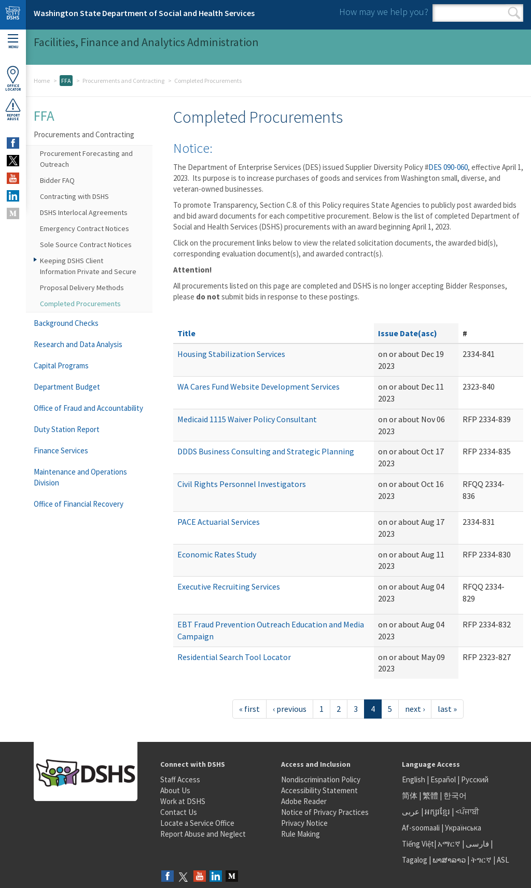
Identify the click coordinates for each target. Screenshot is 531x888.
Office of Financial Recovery (78, 504)
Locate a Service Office (197, 823)
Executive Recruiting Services (228, 586)
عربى (411, 812)
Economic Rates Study (216, 554)
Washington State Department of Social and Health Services (144, 13)
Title (186, 333)
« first (249, 709)
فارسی (476, 844)
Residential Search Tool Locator (234, 657)
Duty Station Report (67, 429)
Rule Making (300, 834)
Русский (474, 779)
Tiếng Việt (418, 844)
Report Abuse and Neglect (203, 834)
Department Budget (67, 387)
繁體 (431, 795)
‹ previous (289, 709)
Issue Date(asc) (407, 333)
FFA (66, 80)
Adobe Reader (304, 801)
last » (447, 709)
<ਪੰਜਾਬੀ (467, 812)
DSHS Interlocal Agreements (84, 212)
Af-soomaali (421, 828)
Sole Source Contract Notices (86, 244)
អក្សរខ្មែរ (437, 812)
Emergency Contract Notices (84, 228)
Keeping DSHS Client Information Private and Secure (88, 266)
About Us (175, 790)
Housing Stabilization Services (231, 354)
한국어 (455, 795)
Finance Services (61, 450)
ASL (503, 860)
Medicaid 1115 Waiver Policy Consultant (247, 419)
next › (415, 709)
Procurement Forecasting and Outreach (86, 159)
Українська (463, 828)
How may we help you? (383, 11)
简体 (409, 795)
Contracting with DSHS (74, 196)
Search (514, 13)
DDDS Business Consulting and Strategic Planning (265, 451)
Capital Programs (61, 365)
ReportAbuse (13, 109)
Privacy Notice (304, 823)
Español (443, 779)
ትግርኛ (481, 860)
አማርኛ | (451, 844)
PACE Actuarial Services (218, 522)
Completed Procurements (80, 303)
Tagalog (414, 860)
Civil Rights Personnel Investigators (241, 484)
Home (42, 80)
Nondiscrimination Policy (320, 779)
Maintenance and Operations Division (80, 477)
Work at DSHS (182, 801)
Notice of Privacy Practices (325, 812)
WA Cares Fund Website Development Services (258, 386)
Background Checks (66, 323)
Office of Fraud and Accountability (88, 408)
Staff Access (180, 779)
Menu (13, 41)
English (414, 779)
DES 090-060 (448, 167)
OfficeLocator (13, 78)
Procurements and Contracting (123, 80)
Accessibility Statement (319, 790)
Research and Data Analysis (78, 344)
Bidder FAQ (57, 180)
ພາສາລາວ (449, 860)
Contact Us (178, 812)
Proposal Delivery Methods (82, 287)
